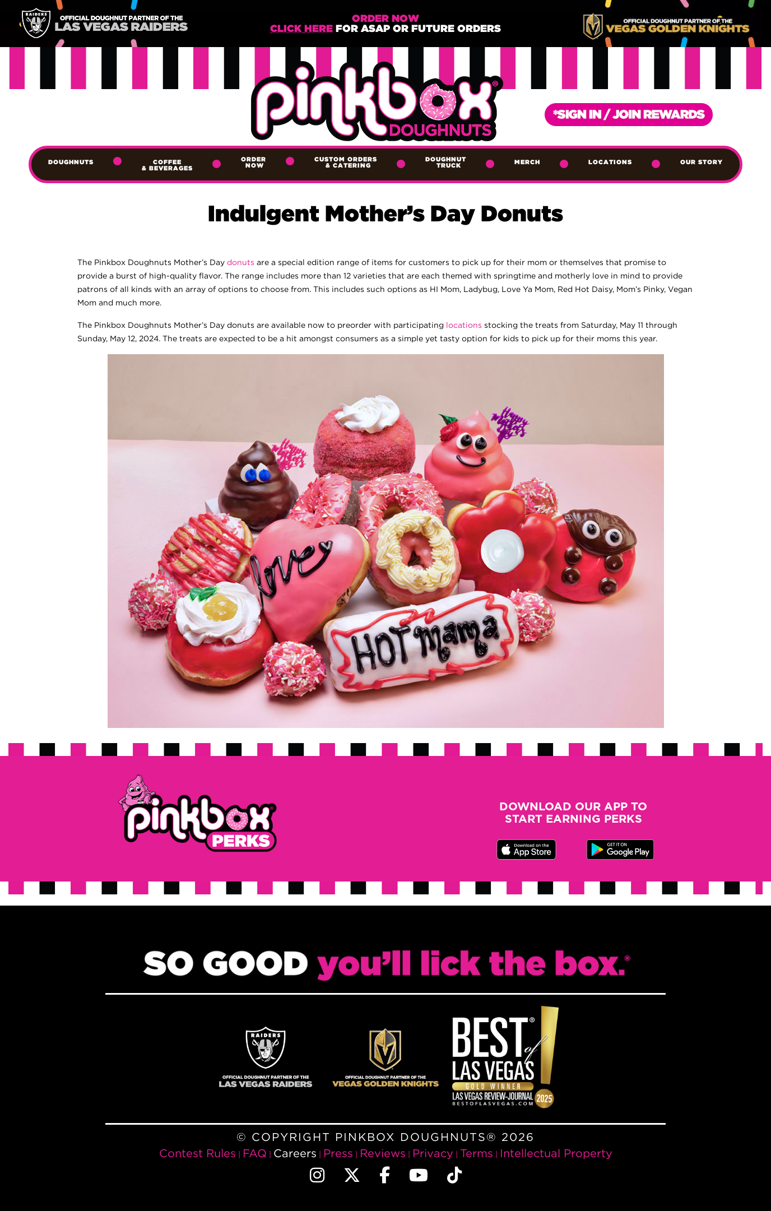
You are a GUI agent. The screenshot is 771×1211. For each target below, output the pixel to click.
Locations (610, 162)
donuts (240, 262)
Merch (527, 162)
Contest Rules (197, 1153)
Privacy (432, 1153)
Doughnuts (71, 162)
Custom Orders (345, 163)
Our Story (701, 162)
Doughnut (445, 163)
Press (338, 1153)
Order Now (253, 163)
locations (465, 325)
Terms (476, 1153)
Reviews (383, 1153)
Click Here (301, 29)
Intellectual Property (556, 1153)
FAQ (255, 1153)
